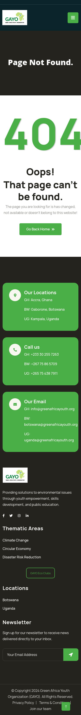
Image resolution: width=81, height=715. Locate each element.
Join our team (40, 708)
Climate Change (16, 540)
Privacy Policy (23, 702)
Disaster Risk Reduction (22, 557)
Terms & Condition (53, 702)
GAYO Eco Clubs (40, 573)
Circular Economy (17, 548)
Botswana (11, 600)
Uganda (9, 608)
